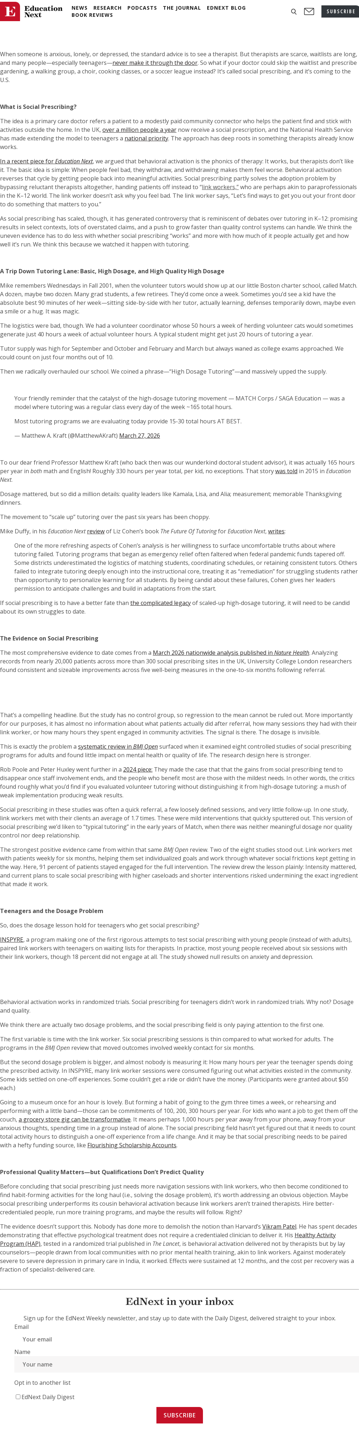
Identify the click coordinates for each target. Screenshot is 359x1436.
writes (276, 531)
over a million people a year (139, 130)
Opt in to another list (42, 1383)
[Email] (186, 1339)
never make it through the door (155, 63)
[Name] (186, 1364)
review (96, 531)
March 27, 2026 (139, 436)
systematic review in (118, 746)
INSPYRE (11, 939)
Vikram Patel (279, 1226)
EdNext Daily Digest (47, 1397)
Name (22, 1352)
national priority (146, 138)
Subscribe (180, 1415)
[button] (294, 12)
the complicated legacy (160, 603)
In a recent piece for (46, 161)
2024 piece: (137, 769)
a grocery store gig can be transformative (75, 1119)
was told (286, 471)
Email (21, 1327)
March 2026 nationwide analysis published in (231, 653)
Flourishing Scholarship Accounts (131, 1145)
